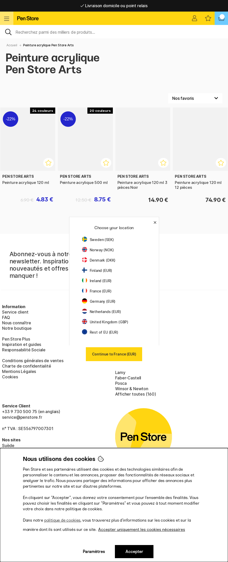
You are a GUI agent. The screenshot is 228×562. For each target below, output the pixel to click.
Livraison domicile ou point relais (114, 5)
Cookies (10, 376)
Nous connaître (16, 322)
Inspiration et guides (21, 344)
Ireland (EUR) (97, 281)
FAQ (6, 317)
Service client (15, 312)
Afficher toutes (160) (135, 394)
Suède (8, 445)
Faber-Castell (128, 377)
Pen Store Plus (16, 339)
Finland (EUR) (97, 270)
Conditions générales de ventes (32, 360)
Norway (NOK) (98, 250)
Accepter (134, 551)
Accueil (11, 45)
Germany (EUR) (99, 301)
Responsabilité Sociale (23, 349)
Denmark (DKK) (99, 260)
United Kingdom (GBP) (105, 322)
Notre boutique (17, 328)
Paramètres (94, 551)
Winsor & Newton (131, 388)
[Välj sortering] (195, 98)
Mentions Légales (19, 371)
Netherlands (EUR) (101, 311)
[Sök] (114, 31)
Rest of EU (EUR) (100, 332)
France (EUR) (97, 291)
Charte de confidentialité (26, 366)
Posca (121, 383)
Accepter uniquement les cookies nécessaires (141, 529)
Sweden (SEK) (98, 239)
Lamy (120, 372)
